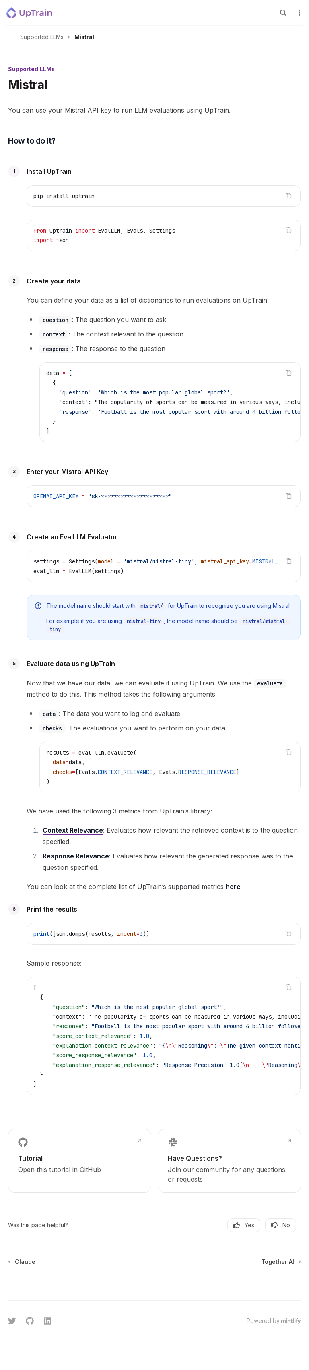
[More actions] (299, 13)
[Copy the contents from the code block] (288, 195)
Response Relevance (76, 856)
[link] (79, 1161)
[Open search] (283, 12)
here (233, 887)
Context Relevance (73, 830)
